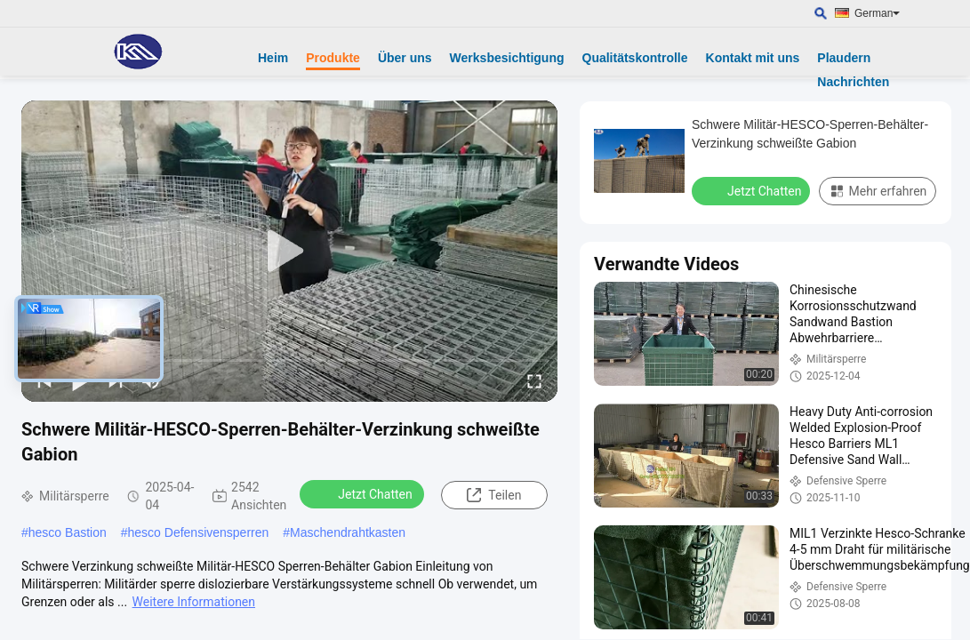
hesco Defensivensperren (198, 532)
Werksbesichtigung (507, 58)
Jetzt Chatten (363, 493)
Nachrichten (853, 82)
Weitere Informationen (193, 602)
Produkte (333, 58)
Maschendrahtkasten (347, 532)
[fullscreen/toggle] (534, 380)
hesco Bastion (67, 532)
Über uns (405, 58)
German (877, 13)
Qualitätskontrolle (635, 58)
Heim (273, 58)
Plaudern (843, 58)
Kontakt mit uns (753, 58)
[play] (290, 251)
